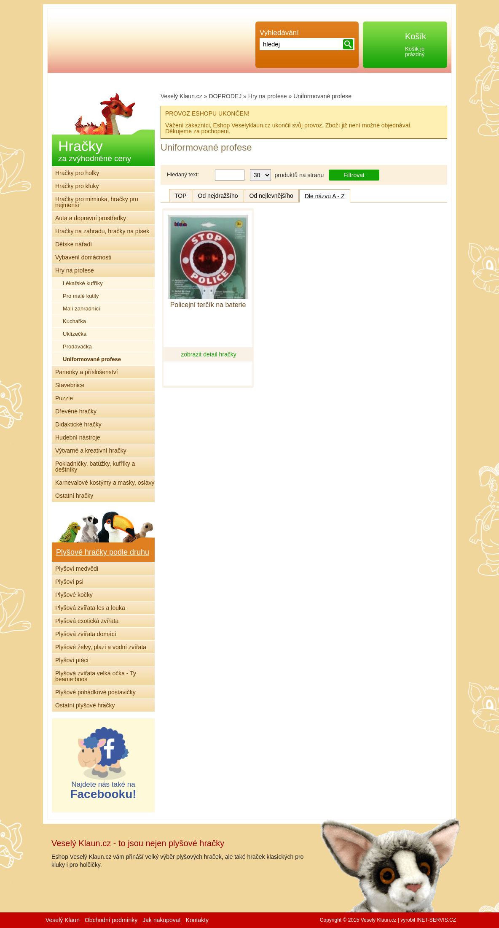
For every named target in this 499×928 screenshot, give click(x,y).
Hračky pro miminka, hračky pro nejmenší (96, 202)
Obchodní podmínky (111, 920)
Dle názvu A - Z (325, 196)
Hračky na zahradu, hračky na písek (102, 231)
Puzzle (64, 398)
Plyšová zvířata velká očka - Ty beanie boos (95, 676)
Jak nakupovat (161, 920)
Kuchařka (74, 321)
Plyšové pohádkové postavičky (95, 692)
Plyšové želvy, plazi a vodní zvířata (100, 647)
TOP (180, 195)
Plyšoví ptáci (72, 660)
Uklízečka (74, 334)
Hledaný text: (183, 174)
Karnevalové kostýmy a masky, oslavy (105, 482)
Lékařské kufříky (83, 283)
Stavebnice (69, 385)
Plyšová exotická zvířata (86, 621)
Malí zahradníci (81, 308)
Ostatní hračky (74, 495)
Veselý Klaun (63, 920)
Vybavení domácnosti (83, 257)
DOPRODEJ (225, 96)
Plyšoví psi (69, 581)
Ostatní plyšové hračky (85, 705)
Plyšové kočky (74, 594)
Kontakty (197, 920)
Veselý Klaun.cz (181, 96)
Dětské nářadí (73, 244)
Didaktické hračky (78, 424)
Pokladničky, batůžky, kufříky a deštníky (95, 466)
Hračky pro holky (77, 173)
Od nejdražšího (218, 195)
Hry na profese (267, 96)
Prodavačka (77, 346)
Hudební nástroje (77, 437)
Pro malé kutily (81, 296)
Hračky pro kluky (77, 186)
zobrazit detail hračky (208, 354)
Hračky (94, 150)
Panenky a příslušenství (86, 372)
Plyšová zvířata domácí (85, 634)
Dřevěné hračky (76, 411)
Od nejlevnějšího (271, 195)
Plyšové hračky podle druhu (102, 552)
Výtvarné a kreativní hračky (90, 450)
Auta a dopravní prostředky (90, 218)
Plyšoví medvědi (76, 568)
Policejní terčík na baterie (208, 305)
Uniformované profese (92, 359)
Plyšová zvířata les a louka (90, 607)
